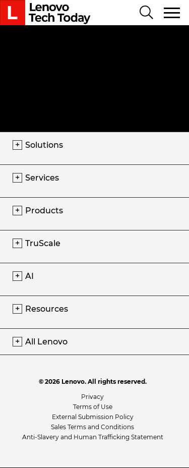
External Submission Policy (93, 417)
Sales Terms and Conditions (92, 427)
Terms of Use (92, 407)
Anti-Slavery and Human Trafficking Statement (92, 437)
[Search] (146, 13)
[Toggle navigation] (172, 13)
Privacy (92, 396)
